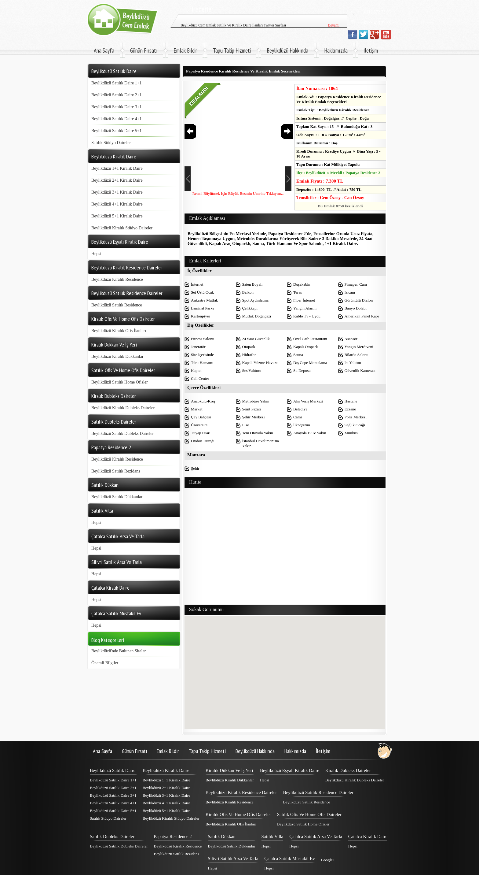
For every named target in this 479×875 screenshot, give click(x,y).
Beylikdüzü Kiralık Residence (117, 279)
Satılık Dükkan (221, 836)
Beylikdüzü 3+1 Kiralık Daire (117, 192)
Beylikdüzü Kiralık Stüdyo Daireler (121, 228)
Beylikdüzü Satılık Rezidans (115, 471)
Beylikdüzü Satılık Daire (112, 770)
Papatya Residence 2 (173, 836)
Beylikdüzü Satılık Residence (116, 305)
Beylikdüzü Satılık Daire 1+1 (116, 83)
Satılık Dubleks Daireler (112, 836)
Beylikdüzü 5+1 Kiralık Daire (117, 216)
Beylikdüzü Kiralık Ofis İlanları (118, 330)
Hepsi (96, 253)
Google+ (328, 860)
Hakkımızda (336, 50)
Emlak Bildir (185, 50)
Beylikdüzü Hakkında (287, 50)
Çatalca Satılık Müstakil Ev (289, 858)
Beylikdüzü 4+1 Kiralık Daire (117, 204)
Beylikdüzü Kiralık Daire (166, 770)
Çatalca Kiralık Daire (367, 836)
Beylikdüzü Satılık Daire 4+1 (116, 119)
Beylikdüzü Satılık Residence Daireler (318, 792)
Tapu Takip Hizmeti (232, 50)
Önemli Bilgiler (104, 663)
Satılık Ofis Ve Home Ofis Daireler (309, 814)
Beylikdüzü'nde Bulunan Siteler (118, 651)
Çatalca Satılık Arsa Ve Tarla (315, 836)
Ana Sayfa (104, 50)
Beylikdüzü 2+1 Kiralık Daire (117, 180)
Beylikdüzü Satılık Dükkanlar (116, 497)
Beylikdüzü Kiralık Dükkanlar (117, 356)
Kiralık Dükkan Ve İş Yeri (229, 770)
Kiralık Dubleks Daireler (348, 770)
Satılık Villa (272, 836)
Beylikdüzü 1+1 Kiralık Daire (117, 168)
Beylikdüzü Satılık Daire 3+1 (116, 107)
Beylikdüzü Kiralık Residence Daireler (241, 792)
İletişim (371, 50)
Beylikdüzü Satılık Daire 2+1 (116, 95)
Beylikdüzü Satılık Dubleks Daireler (122, 433)
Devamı (333, 15)
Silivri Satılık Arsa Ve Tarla (233, 858)
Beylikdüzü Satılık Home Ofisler (119, 382)
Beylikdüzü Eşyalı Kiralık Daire (289, 770)
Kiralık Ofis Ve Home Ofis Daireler (238, 814)
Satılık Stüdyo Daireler (111, 142)
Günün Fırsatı (144, 50)
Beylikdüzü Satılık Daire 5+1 (116, 130)
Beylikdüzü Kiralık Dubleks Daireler (123, 408)
